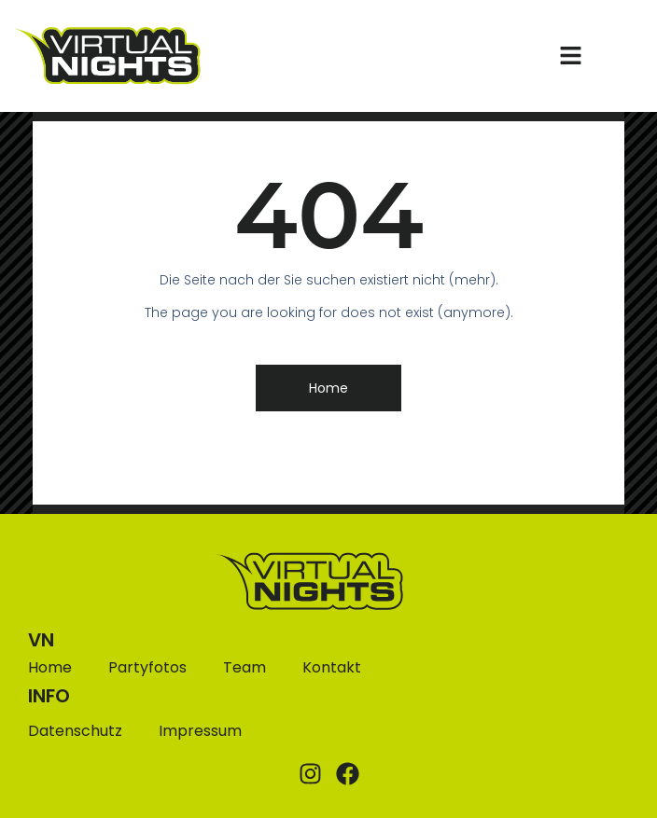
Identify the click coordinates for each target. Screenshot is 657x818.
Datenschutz (75, 731)
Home (50, 668)
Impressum (200, 731)
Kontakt (331, 668)
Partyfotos (147, 668)
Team (244, 668)
